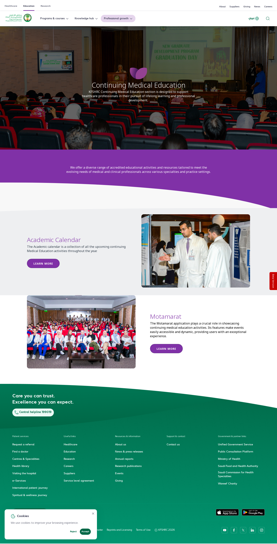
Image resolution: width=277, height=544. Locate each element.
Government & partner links (232, 436)
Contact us (173, 444)
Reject (73, 531)
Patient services (20, 436)
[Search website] (267, 18)
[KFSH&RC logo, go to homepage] (19, 21)
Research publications (128, 466)
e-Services (19, 481)
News (257, 6)
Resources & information (127, 436)
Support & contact (176, 436)
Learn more (43, 263)
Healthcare (11, 6)
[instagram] (262, 530)
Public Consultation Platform (235, 452)
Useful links (70, 436)
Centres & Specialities (25, 459)
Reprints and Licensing (119, 530)
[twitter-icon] (243, 530)
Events (119, 474)
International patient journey (30, 488)
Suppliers (234, 6)
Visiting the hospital (24, 474)
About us (120, 444)
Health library (20, 466)
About (222, 6)
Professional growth (118, 19)
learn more (166, 349)
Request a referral (23, 444)
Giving (246, 6)
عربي (254, 18)
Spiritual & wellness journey (29, 495)
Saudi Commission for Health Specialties (236, 474)
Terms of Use (143, 530)
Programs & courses (54, 19)
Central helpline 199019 (33, 412)
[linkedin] (252, 530)
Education (28, 6)
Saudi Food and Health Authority (238, 466)
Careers (268, 6)
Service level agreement (79, 481)
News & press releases (129, 452)
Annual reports (124, 459)
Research (46, 6)
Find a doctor (20, 452)
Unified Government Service (235, 444)
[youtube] (225, 530)
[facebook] (234, 530)
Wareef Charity (227, 484)
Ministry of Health (229, 459)
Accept (85, 531)
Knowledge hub (86, 19)
